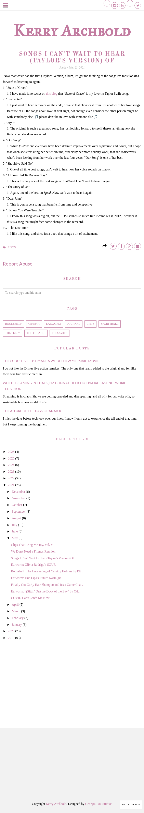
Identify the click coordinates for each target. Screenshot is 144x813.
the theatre (36, 332)
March (16, 611)
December (19, 491)
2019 (11, 637)
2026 (11, 451)
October (17, 505)
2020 (11, 631)
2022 (11, 478)
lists (12, 247)
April (15, 604)
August (17, 518)
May (15, 538)
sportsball (109, 323)
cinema (34, 323)
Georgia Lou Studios (98, 804)
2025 (11, 458)
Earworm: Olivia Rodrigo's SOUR (33, 564)
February (18, 618)
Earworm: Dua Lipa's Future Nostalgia (36, 578)
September (19, 511)
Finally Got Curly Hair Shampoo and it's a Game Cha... (47, 584)
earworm (53, 323)
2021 (11, 485)
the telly (12, 332)
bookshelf (13, 323)
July (15, 525)
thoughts (59, 332)
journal (73, 323)
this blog (51, 93)
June (15, 531)
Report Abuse (17, 264)
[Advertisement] (72, 679)
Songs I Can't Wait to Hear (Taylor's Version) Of (42, 558)
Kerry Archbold (72, 31)
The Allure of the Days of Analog (32, 411)
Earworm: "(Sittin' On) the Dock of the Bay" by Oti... (45, 591)
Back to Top (131, 804)
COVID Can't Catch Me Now (30, 598)
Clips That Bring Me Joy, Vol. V (32, 544)
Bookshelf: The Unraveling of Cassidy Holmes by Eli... (47, 571)
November (19, 498)
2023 (11, 471)
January (17, 624)
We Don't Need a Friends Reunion (33, 551)
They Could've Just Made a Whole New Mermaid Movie (51, 361)
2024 (11, 465)
